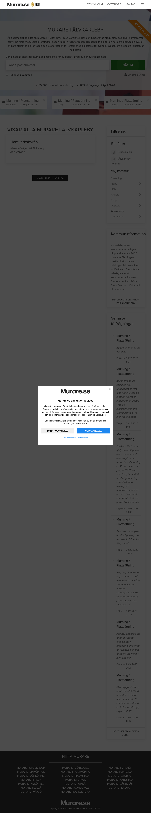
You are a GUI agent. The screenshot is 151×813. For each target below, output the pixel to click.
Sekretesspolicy (69, 438)
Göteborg (114, 4)
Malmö (130, 4)
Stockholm (95, 4)
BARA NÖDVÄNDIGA (57, 431)
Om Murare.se (82, 438)
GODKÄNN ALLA (93, 431)
